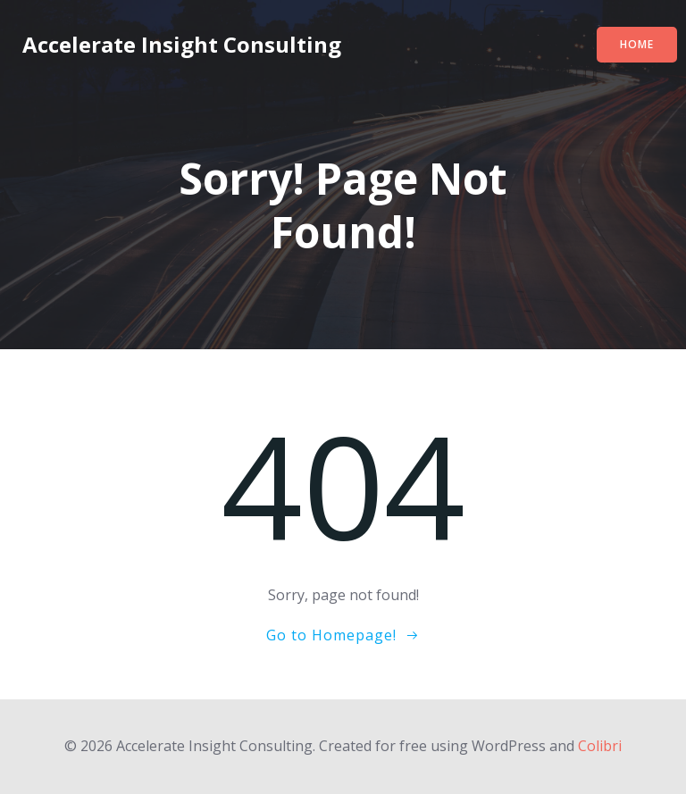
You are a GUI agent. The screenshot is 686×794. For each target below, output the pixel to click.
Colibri (600, 746)
